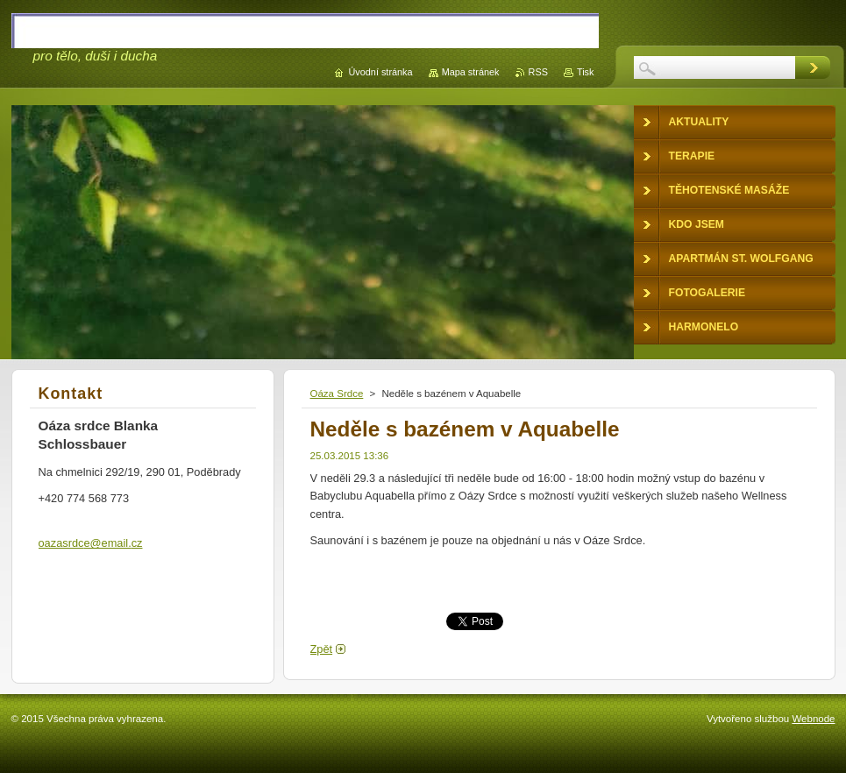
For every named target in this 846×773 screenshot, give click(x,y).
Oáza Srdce (337, 393)
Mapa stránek (471, 72)
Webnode (813, 718)
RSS (538, 72)
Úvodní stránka (380, 72)
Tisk (585, 72)
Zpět (321, 649)
